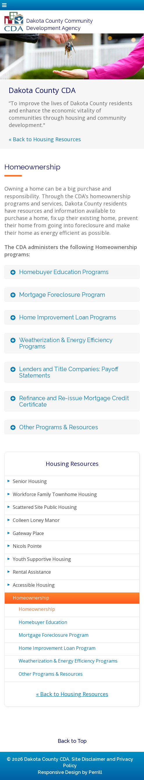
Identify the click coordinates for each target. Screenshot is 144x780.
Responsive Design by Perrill (70, 772)
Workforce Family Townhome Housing (55, 494)
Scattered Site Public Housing (45, 507)
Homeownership (31, 598)
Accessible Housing (34, 585)
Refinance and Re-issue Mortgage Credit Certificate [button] (74, 401)
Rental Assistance (32, 572)
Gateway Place (28, 533)
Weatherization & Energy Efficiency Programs (68, 661)
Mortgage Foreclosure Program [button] (62, 294)
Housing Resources (72, 464)
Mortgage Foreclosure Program (53, 635)
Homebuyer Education (43, 622)
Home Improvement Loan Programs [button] (67, 317)
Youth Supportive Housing (42, 559)
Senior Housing (30, 481)
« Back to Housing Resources (45, 139)
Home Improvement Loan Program (57, 648)
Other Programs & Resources (51, 674)
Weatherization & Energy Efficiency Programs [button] (66, 343)
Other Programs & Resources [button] (58, 427)
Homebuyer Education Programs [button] (64, 272)
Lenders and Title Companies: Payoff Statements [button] (68, 372)
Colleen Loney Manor (36, 520)
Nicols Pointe (27, 546)
